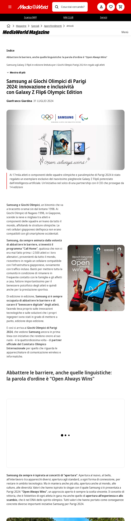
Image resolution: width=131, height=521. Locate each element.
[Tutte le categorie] (9, 7)
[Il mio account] (101, 7)
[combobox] (73, 7)
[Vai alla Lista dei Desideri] (111, 7)
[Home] (8, 26)
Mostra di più (15, 72)
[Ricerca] (57, 7)
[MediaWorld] (32, 7)
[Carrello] (120, 7)
